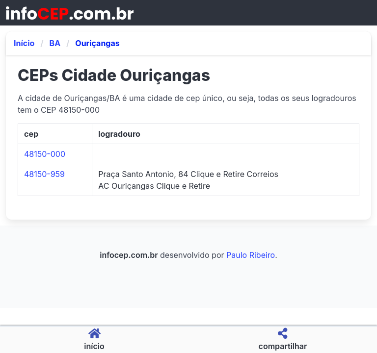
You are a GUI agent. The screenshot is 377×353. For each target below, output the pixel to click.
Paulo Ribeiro (250, 255)
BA (55, 43)
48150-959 (44, 174)
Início (24, 43)
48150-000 (44, 154)
